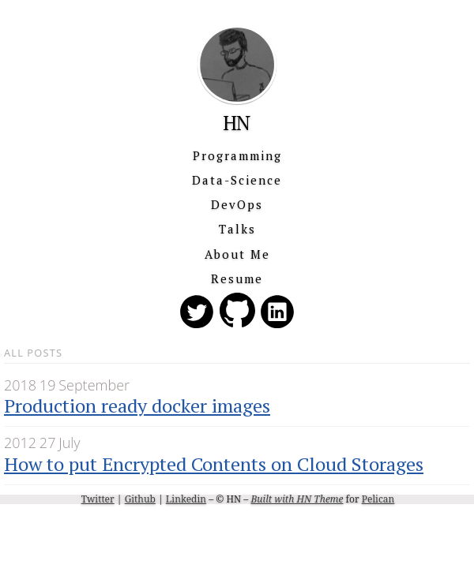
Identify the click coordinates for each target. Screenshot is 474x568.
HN (237, 123)
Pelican (378, 499)
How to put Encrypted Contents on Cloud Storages (213, 463)
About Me (237, 254)
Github (140, 499)
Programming (237, 155)
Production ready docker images (137, 405)
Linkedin (186, 499)
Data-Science (237, 180)
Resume (237, 278)
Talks (237, 229)
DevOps (237, 204)
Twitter (98, 499)
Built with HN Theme (296, 499)
